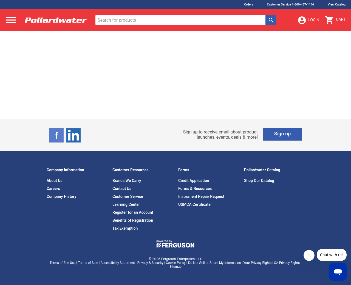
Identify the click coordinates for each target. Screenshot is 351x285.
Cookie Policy (176, 263)
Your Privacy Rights (257, 263)
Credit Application (193, 180)
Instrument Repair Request (201, 196)
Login (308, 20)
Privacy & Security (150, 263)
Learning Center (126, 204)
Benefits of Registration (132, 220)
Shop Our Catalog (259, 180)
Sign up (282, 133)
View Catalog (337, 4)
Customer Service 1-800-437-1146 (290, 4)
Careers (53, 188)
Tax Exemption (125, 228)
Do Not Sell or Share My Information (214, 263)
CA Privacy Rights (287, 263)
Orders (248, 4)
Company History (61, 196)
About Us (55, 180)
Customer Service (127, 196)
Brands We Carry (126, 180)
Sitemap (175, 267)
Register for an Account (132, 212)
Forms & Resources (195, 188)
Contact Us (121, 188)
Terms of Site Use (62, 263)
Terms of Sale (88, 263)
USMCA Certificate (194, 204)
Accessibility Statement (117, 263)
